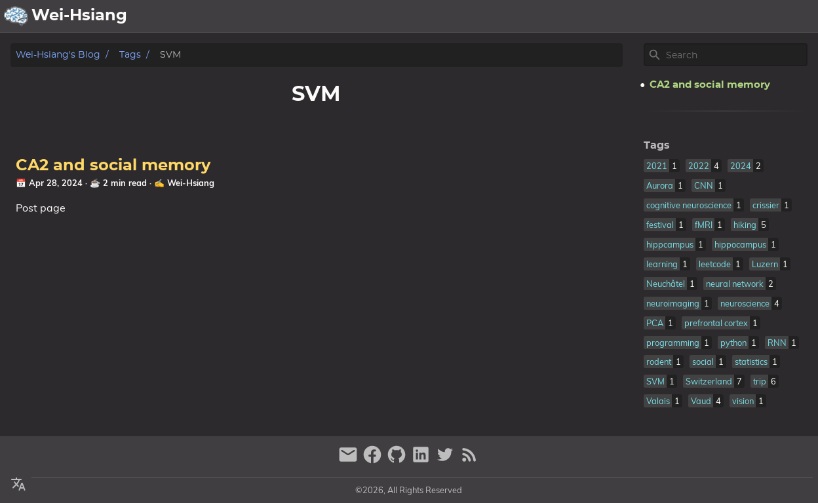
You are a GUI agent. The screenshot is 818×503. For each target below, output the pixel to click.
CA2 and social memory (113, 166)
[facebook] (374, 460)
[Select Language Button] (484, 16)
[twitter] (447, 460)
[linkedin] (422, 460)
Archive (604, 16)
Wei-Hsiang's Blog (58, 55)
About (555, 16)
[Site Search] (735, 55)
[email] (350, 460)
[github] (398, 460)
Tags (130, 55)
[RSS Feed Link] (469, 460)
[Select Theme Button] (517, 16)
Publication (666, 16)
